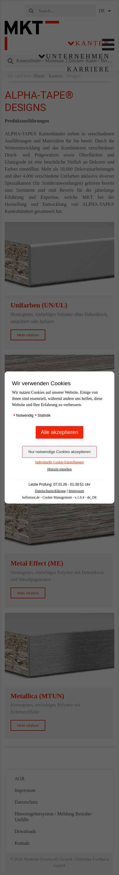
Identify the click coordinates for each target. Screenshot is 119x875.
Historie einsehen (59, 469)
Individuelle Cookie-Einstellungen (59, 462)
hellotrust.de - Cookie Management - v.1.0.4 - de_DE (59, 497)
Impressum (76, 491)
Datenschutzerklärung (50, 491)
